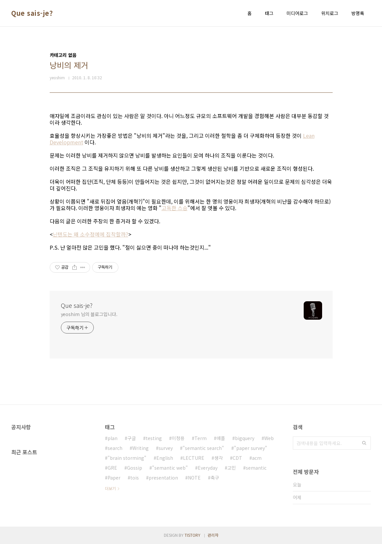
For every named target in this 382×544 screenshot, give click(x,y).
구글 (131, 438)
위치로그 (329, 13)
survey (166, 448)
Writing (140, 448)
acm (257, 458)
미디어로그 (297, 13)
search (115, 448)
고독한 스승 (175, 208)
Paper (114, 477)
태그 (269, 13)
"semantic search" (203, 448)
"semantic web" (170, 467)
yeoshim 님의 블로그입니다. (89, 314)
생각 (218, 458)
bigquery (244, 438)
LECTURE (193, 458)
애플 (220, 438)
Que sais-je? (32, 13)
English (164, 458)
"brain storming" (127, 458)
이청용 (178, 438)
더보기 (110, 488)
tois (134, 477)
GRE (112, 467)
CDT (237, 458)
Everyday (207, 467)
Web (269, 438)
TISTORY (192, 535)
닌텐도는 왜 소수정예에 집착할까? (90, 234)
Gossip (134, 467)
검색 (364, 443)
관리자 (213, 535)
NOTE (194, 477)
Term (200, 438)
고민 (231, 467)
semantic (256, 467)
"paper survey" (250, 448)
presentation (163, 477)
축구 (215, 477)
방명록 (357, 13)
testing (154, 438)
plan (112, 438)
